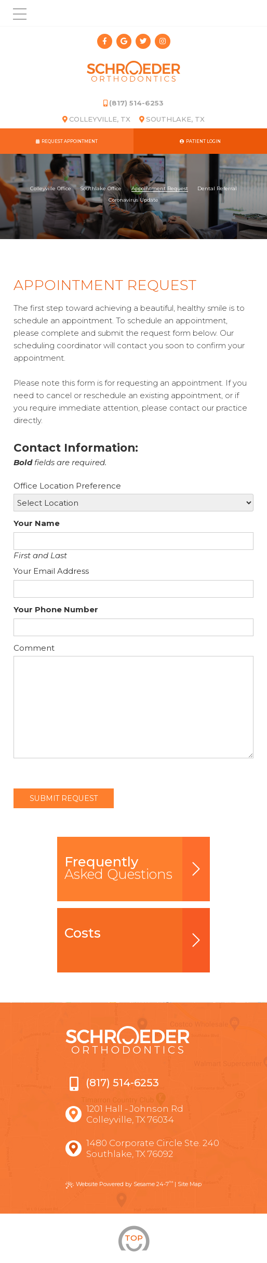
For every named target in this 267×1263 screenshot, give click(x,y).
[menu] (13, 13)
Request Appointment (67, 141)
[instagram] (162, 41)
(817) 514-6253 (133, 103)
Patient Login (200, 141)
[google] (123, 41)
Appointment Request (159, 188)
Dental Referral (217, 188)
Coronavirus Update (133, 200)
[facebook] (104, 41)
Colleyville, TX (96, 119)
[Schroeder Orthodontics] (133, 73)
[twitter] (143, 41)
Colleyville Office (50, 188)
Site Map (190, 1184)
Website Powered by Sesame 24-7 (119, 1184)
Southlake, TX (172, 119)
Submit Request (64, 798)
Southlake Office (101, 188)
